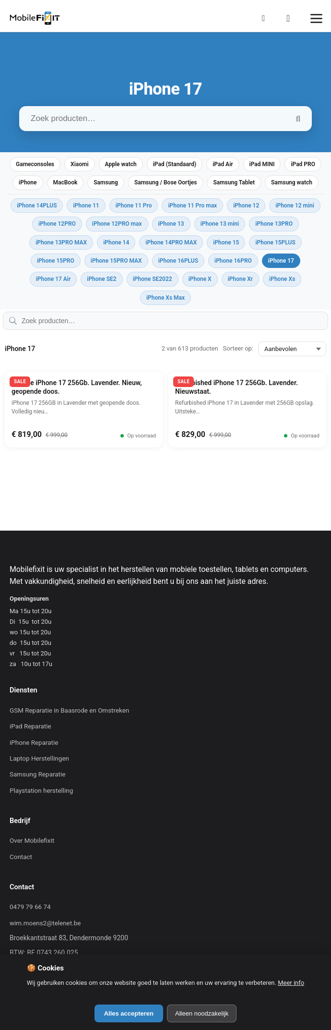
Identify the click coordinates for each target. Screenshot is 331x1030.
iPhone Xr (240, 279)
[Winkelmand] (291, 18)
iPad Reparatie (30, 726)
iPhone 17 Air (53, 279)
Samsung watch (291, 182)
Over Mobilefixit (32, 840)
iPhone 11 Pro (134, 205)
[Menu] (316, 18)
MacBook (65, 182)
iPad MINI (262, 164)
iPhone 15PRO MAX (116, 260)
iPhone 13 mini (220, 223)
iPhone (27, 182)
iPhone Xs (282, 279)
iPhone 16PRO (233, 260)
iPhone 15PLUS (275, 242)
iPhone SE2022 (152, 279)
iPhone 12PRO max (117, 223)
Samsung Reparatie (37, 774)
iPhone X (200, 279)
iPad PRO (303, 164)
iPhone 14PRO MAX (171, 242)
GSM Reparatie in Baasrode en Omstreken (69, 710)
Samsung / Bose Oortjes (165, 182)
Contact (21, 856)
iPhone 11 (86, 205)
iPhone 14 (116, 242)
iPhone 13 (171, 223)
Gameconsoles (35, 164)
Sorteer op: (238, 348)
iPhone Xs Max (165, 297)
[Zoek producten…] (165, 118)
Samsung (106, 182)
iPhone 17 (281, 260)
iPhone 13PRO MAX (61, 242)
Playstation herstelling (41, 790)
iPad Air (223, 164)
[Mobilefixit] (35, 18)
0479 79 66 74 (30, 906)
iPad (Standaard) (174, 164)
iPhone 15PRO (55, 260)
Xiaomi (80, 164)
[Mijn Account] (266, 18)
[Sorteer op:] (292, 348)
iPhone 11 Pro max (192, 205)
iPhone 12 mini (294, 205)
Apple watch (121, 164)
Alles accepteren (129, 1013)
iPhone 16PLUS (178, 260)
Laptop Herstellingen (39, 758)
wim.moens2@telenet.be (45, 923)
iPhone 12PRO (57, 223)
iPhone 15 (226, 242)
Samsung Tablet (234, 182)
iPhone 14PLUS (37, 205)
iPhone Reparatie (34, 742)
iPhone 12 (246, 205)
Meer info (291, 982)
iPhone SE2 (101, 279)
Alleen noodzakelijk (201, 1013)
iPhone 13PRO (274, 223)
